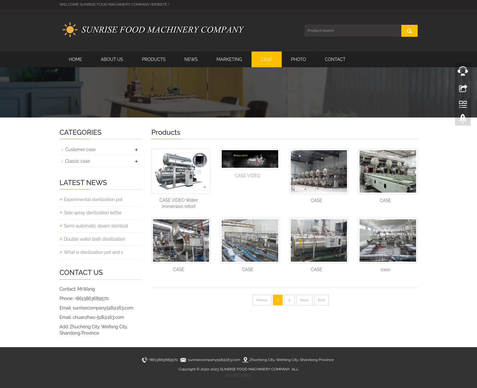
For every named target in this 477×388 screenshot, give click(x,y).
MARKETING (229, 59)
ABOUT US (112, 59)
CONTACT (335, 59)
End (321, 300)
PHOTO (298, 59)
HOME (75, 59)
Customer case (80, 149)
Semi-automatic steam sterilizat (96, 225)
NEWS (191, 59)
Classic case (77, 161)
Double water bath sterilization (95, 239)
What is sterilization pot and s (93, 252)
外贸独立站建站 (238, 375)
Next (304, 300)
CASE (266, 59)
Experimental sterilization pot (93, 199)
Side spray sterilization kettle (93, 212)
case (385, 269)
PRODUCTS (154, 59)
